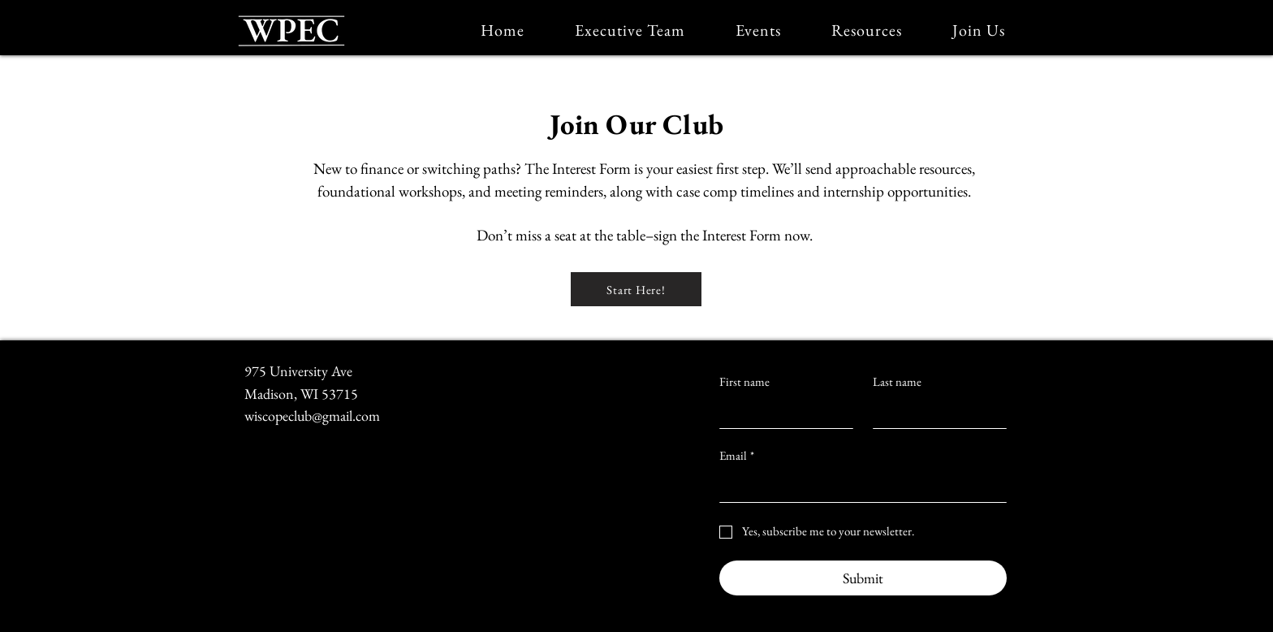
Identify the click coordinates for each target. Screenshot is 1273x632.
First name (744, 381)
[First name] (781, 412)
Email (736, 455)
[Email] (858, 486)
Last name (897, 381)
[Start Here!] (636, 289)
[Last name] (935, 412)
